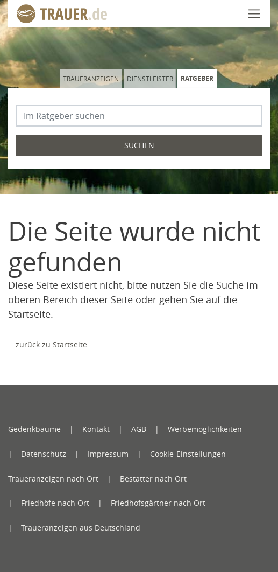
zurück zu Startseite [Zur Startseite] (51, 344)
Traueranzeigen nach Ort (53, 478)
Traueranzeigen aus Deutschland (80, 527)
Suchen (139, 145)
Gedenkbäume (34, 429)
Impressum (108, 454)
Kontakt (96, 429)
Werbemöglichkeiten (205, 429)
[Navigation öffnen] (254, 13)
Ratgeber (197, 78)
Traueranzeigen (91, 78)
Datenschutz (43, 454)
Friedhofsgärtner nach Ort (158, 503)
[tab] (92, 78)
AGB (138, 429)
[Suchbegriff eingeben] (139, 116)
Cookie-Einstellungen (188, 454)
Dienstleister (150, 78)
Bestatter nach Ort (153, 478)
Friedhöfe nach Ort (55, 503)
